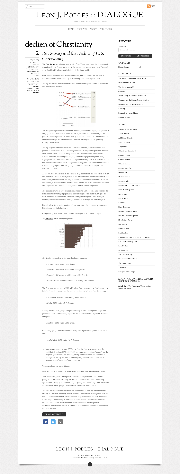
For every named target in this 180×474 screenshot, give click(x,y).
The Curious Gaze (124, 263)
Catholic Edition (124, 160)
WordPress (84, 458)
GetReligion (122, 194)
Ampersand (122, 147)
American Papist (124, 142)
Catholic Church (35, 63)
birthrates (49, 219)
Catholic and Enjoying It (127, 151)
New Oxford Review (125, 220)
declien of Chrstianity (33, 83)
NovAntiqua (122, 224)
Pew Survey (36, 91)
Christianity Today (125, 168)
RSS (153, 6)
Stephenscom (123, 250)
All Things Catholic (125, 138)
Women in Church (35, 75)
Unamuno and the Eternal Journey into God (133, 100)
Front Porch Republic (126, 190)
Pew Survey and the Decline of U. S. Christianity (73, 56)
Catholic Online (124, 164)
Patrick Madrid (123, 229)
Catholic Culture (124, 155)
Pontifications (123, 233)
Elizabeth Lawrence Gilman (128, 113)
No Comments (33, 79)
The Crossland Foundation (127, 259)
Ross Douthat (123, 246)
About (93, 29)
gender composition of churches (33, 88)
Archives (82, 29)
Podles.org (106, 29)
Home (71, 29)
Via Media (122, 267)
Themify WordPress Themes (98, 458)
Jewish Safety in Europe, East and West (132, 96)
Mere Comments (124, 207)
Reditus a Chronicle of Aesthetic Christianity (134, 237)
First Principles (123, 181)
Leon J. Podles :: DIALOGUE (89, 455)
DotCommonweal (124, 177)
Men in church (32, 69)
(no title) (121, 91)
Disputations (122, 172)
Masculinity (33, 67)
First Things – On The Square (129, 185)
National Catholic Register (127, 211)
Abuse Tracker (123, 134)
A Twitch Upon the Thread (127, 129)
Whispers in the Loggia (126, 272)
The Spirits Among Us (126, 87)
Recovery (121, 109)
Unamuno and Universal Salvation (130, 104)
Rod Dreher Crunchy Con (127, 241)
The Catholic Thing (125, 254)
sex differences (32, 71)
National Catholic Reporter (128, 216)
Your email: (122, 46)
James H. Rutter (124, 117)
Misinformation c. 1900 (126, 83)
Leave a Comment (54, 414)
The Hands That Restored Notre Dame (132, 78)
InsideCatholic (123, 198)
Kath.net (121, 203)
